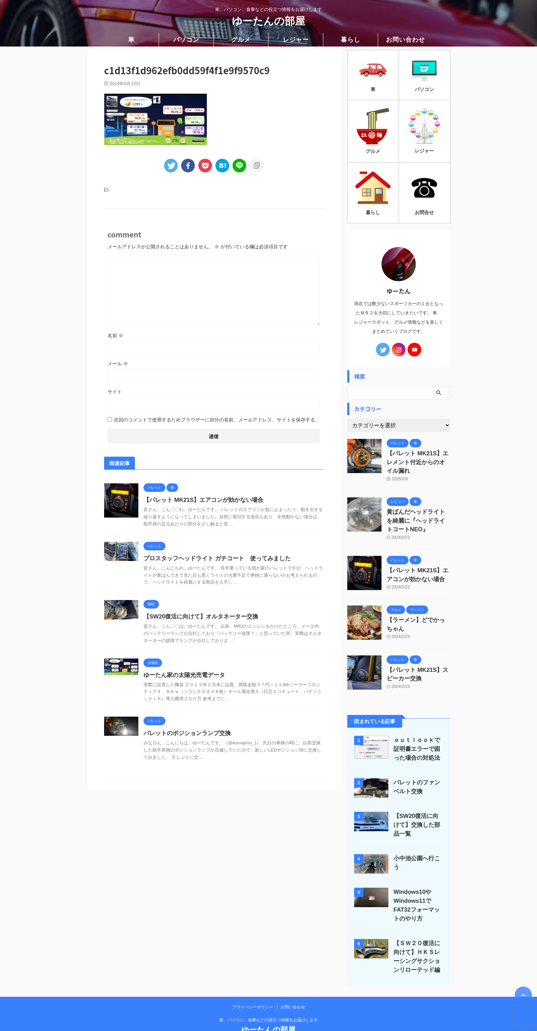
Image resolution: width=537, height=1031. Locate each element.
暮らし (350, 39)
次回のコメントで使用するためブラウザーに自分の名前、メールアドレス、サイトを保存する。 (217, 419)
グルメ (241, 39)
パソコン (186, 39)
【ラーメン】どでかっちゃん (418, 602)
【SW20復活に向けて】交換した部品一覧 (417, 804)
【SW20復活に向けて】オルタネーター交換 (197, 616)
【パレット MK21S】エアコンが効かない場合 (200, 500)
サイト (115, 391)
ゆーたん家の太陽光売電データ (181, 675)
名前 (115, 335)
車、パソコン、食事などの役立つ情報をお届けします (268, 999)
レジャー (296, 39)
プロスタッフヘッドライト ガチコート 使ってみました (212, 558)
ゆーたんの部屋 (268, 21)
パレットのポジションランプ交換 (184, 733)
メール (118, 363)
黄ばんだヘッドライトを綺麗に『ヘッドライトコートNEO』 (418, 506)
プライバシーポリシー (252, 986)
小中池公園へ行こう (417, 838)
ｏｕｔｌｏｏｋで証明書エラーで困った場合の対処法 (417, 728)
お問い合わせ (405, 39)
